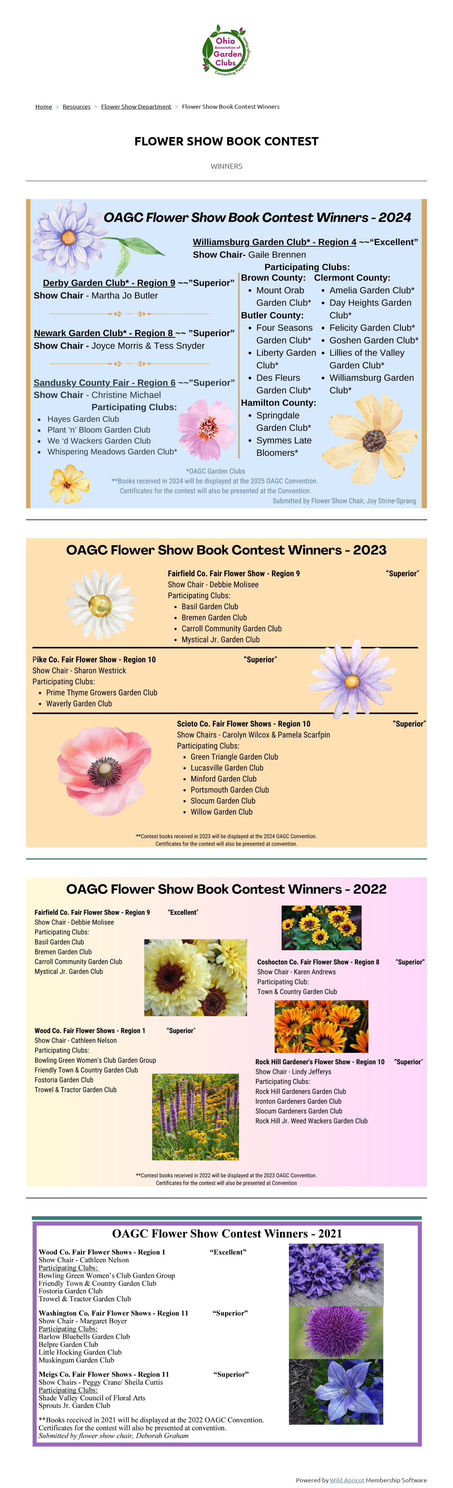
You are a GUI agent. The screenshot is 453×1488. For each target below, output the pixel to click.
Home (43, 106)
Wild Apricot (347, 1479)
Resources (77, 106)
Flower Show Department (136, 106)
